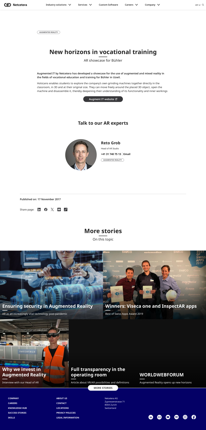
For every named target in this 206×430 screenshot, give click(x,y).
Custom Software (108, 4)
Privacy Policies (66, 412)
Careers (129, 4)
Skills (11, 417)
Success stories (17, 412)
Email (126, 154)
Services (82, 4)
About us (61, 398)
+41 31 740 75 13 (111, 154)
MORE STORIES (103, 388)
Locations (62, 408)
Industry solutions (56, 4)
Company (150, 4)
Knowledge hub (17, 408)
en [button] (196, 4)
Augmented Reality (48, 32)
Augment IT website (101, 99)
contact (61, 403)
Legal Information (67, 417)
